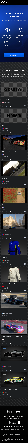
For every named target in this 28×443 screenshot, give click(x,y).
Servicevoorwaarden (9, 416)
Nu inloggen (13, 55)
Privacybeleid (19, 416)
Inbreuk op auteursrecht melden (13, 418)
